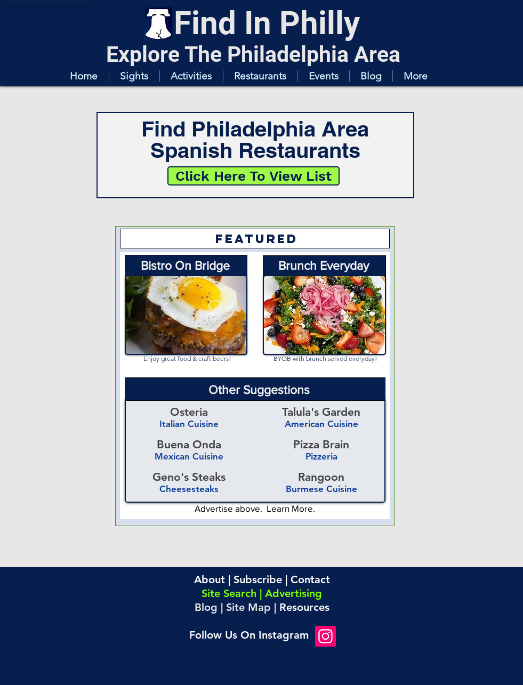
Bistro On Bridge (185, 265)
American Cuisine (321, 423)
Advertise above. (231, 508)
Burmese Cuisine (321, 488)
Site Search (229, 593)
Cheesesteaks (189, 488)
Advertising (293, 593)
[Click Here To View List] (253, 176)
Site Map (248, 607)
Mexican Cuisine (189, 456)
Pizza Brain (321, 444)
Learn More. (291, 508)
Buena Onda (189, 444)
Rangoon (321, 476)
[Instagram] (325, 636)
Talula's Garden (321, 411)
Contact (310, 579)
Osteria (189, 411)
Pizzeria (321, 456)
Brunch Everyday (323, 265)
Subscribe (258, 579)
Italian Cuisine (189, 423)
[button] (134, 76)
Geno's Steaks (189, 476)
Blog (206, 607)
